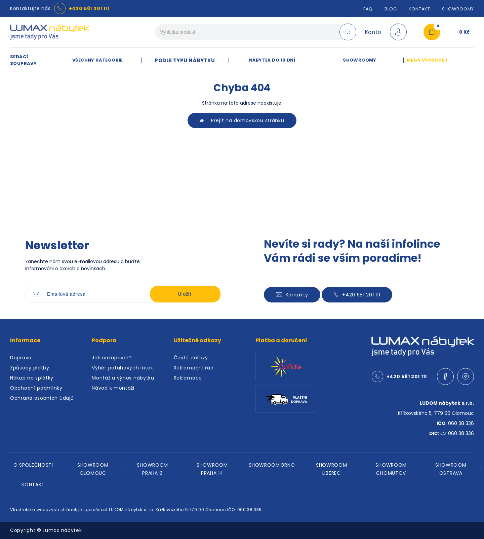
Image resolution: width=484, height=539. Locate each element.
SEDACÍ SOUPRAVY (23, 60)
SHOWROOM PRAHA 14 (212, 469)
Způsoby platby (29, 367)
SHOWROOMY (458, 9)
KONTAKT (33, 484)
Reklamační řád (194, 367)
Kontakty (292, 294)
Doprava (21, 357)
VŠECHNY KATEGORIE (97, 60)
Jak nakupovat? (112, 357)
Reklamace (188, 377)
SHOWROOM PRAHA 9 (152, 469)
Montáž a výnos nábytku (123, 377)
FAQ (368, 9)
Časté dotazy (191, 357)
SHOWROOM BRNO (272, 465)
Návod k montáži (113, 388)
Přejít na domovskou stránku (242, 120)
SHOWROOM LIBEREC (331, 469)
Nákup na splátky (31, 377)
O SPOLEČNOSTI (33, 465)
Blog (391, 9)
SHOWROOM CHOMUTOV (391, 469)
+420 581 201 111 (89, 8)
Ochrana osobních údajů (42, 398)
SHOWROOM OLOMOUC (93, 469)
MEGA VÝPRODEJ (427, 60)
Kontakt (419, 9)
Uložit (185, 294)
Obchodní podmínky (36, 388)
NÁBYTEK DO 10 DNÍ (272, 60)
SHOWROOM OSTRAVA (451, 469)
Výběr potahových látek (122, 367)
